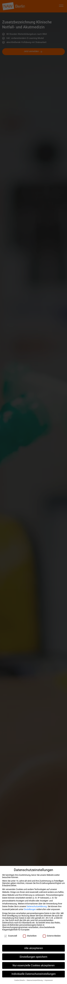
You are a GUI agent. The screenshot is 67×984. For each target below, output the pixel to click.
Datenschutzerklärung (37, 906)
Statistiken (30, 937)
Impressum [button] (49, 980)
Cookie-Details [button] (19, 980)
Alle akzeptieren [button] (33, 948)
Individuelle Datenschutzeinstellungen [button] (34, 973)
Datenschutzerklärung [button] (35, 980)
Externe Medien (52, 937)
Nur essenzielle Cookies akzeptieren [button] (34, 965)
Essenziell (10, 937)
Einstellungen (30, 909)
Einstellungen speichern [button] (33, 956)
